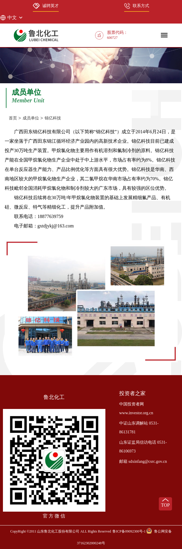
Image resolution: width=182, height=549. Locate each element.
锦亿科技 (53, 118)
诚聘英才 (46, 6)
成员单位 (31, 118)
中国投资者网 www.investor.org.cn (136, 408)
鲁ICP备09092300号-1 (129, 531)
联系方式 (136, 6)
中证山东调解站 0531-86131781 (139, 427)
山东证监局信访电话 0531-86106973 (143, 446)
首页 (13, 118)
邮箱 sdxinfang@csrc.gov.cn (143, 461)
